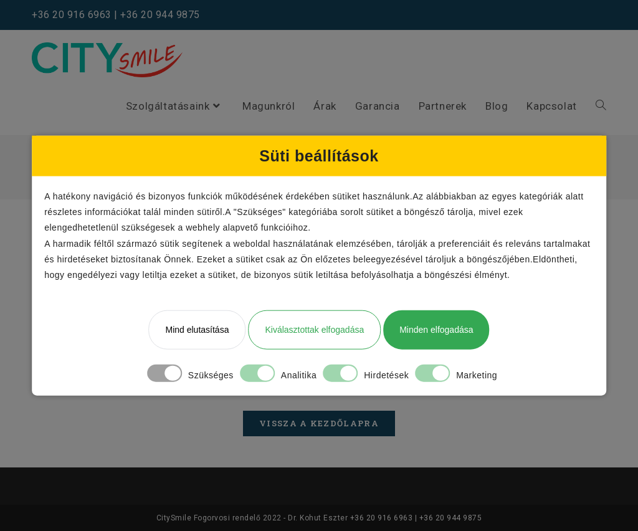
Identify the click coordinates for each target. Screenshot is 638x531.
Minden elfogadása (436, 330)
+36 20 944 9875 (160, 15)
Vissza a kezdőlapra (319, 423)
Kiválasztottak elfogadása (314, 330)
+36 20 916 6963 (72, 15)
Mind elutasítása (197, 330)
